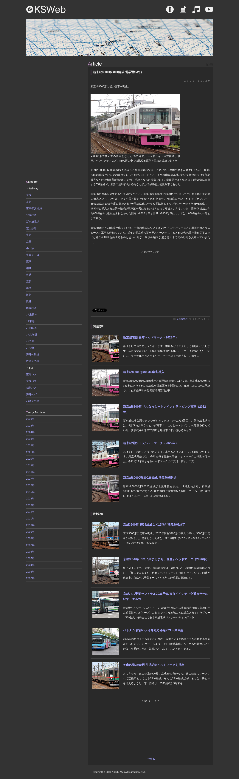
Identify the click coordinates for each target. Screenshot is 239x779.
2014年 (30, 498)
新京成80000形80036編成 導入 (143, 372)
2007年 (30, 545)
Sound (196, 11)
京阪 (28, 281)
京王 (28, 241)
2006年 (30, 551)
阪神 (28, 301)
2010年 (30, 525)
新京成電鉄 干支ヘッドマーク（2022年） (150, 443)
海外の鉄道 (32, 354)
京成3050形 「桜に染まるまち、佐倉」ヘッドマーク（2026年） (166, 559)
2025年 (30, 425)
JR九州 (30, 341)
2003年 (30, 571)
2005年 (30, 558)
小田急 (30, 248)
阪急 (28, 294)
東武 (28, 261)
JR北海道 (31, 334)
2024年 (30, 432)
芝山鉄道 (31, 228)
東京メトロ (32, 254)
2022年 (30, 445)
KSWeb (46, 9)
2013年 (30, 505)
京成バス (31, 381)
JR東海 (30, 321)
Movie (209, 11)
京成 (28, 195)
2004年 (30, 564)
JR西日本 (31, 327)
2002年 (30, 578)
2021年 (30, 452)
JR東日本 (31, 314)
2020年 (30, 458)
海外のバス (32, 394)
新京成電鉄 (182, 319)
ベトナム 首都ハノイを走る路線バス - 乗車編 (153, 630)
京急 (28, 201)
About (170, 11)
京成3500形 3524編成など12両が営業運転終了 (154, 524)
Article (183, 11)
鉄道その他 (32, 361)
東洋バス (31, 374)
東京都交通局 (34, 208)
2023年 (30, 438)
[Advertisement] (54, 118)
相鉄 (28, 268)
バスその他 (32, 400)
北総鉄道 (31, 215)
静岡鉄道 (31, 307)
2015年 (30, 491)
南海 (28, 287)
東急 (28, 234)
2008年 (30, 538)
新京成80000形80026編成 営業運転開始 (149, 477)
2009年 (30, 531)
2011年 (30, 518)
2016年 (30, 485)
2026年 (30, 418)
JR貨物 (30, 347)
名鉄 (28, 274)
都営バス (31, 387)
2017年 (30, 478)
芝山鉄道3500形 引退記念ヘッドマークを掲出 (153, 664)
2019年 (30, 465)
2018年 (30, 471)
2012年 (30, 511)
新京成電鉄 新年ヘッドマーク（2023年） (150, 337)
